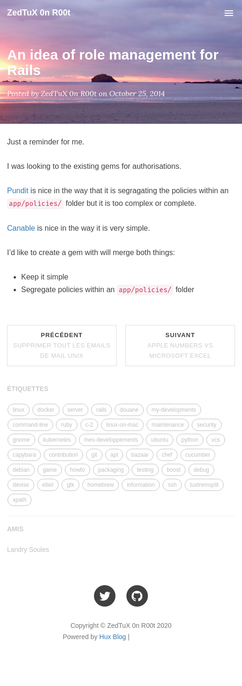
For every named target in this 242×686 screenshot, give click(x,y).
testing (145, 470)
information (141, 485)
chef (167, 455)
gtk (70, 485)
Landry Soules (28, 549)
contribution (63, 455)
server (75, 410)
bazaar (139, 455)
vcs (215, 440)
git (94, 455)
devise (21, 485)
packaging (111, 470)
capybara (24, 455)
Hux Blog (112, 637)
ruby (66, 425)
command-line (30, 425)
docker (46, 410)
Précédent (62, 345)
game (50, 470)
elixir (48, 485)
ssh (172, 485)
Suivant (180, 345)
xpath (19, 500)
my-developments (174, 410)
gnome (21, 440)
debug (201, 470)
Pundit (17, 191)
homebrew (100, 485)
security (206, 425)
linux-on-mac (122, 425)
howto (77, 470)
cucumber (198, 455)
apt (114, 455)
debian (21, 470)
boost (173, 470)
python (189, 440)
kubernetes (57, 440)
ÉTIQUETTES (27, 388)
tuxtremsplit (204, 485)
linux (18, 410)
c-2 (90, 425)
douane (129, 410)
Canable (21, 228)
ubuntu (159, 440)
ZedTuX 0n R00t (38, 12)
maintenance (168, 425)
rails (101, 410)
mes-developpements (111, 440)
